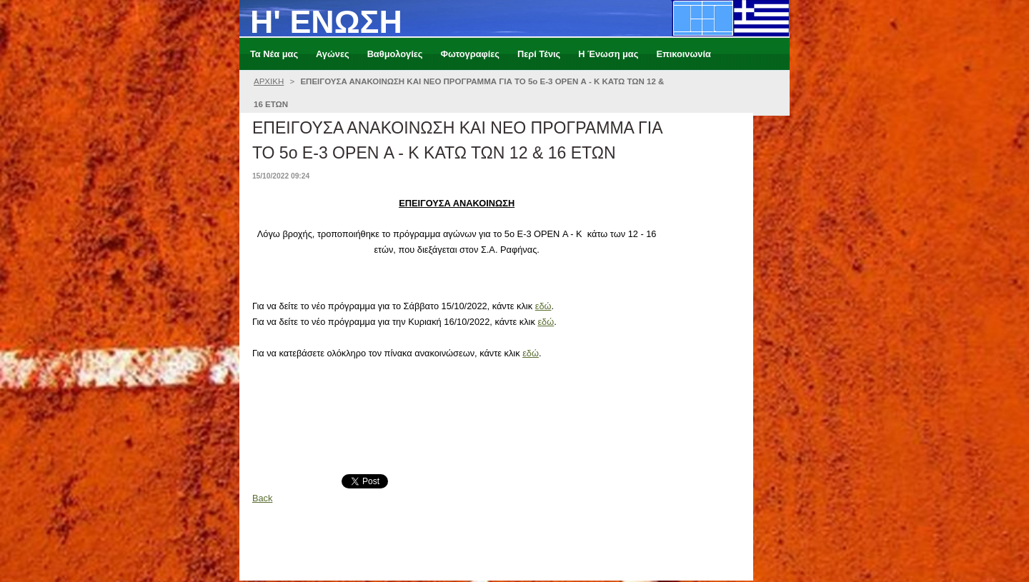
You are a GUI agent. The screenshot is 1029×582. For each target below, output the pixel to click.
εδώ (543, 306)
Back (262, 498)
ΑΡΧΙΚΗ (269, 81)
